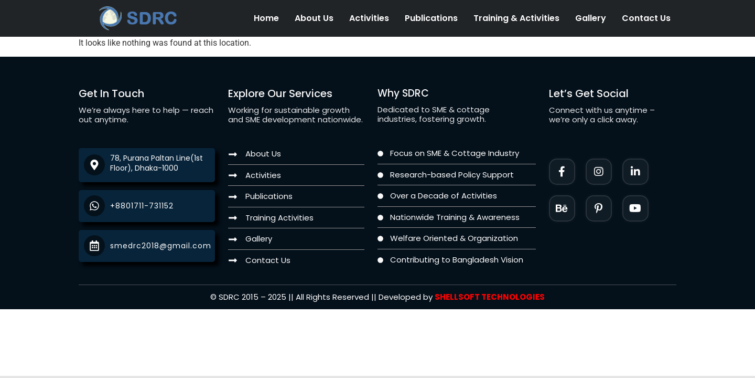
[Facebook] (562, 172)
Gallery (590, 18)
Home (266, 18)
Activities (369, 18)
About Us (314, 18)
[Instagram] (599, 172)
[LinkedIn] (635, 172)
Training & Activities (516, 18)
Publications (431, 18)
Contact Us (646, 18)
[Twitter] (635, 208)
